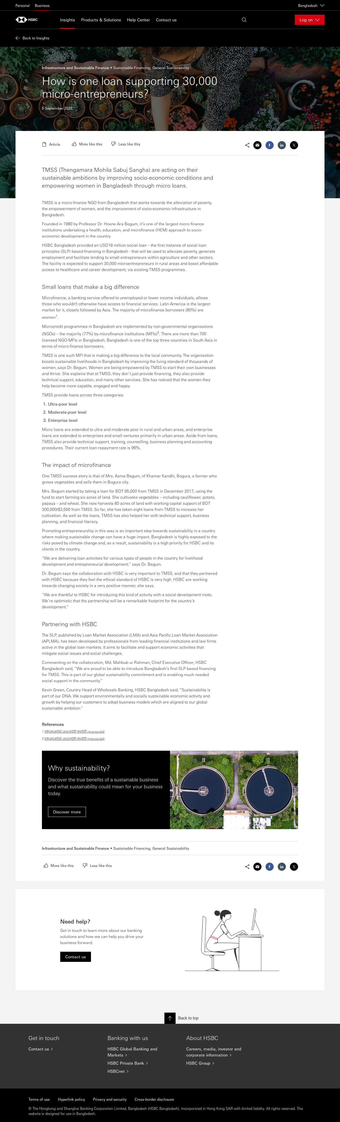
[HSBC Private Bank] (142, 1063)
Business (42, 5)
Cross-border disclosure (154, 1099)
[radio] (87, 144)
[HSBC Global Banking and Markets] (142, 1052)
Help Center (138, 19)
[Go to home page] (28, 20)
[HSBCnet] (142, 1071)
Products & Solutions (101, 19)
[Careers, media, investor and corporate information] (221, 1052)
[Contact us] (63, 1049)
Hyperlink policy (71, 1099)
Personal (23, 5)
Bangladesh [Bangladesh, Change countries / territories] (311, 5)
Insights (67, 19)
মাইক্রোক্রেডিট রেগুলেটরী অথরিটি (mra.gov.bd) (74, 731)
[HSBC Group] (221, 1063)
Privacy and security (110, 1099)
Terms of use (39, 1099)
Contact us (166, 19)
